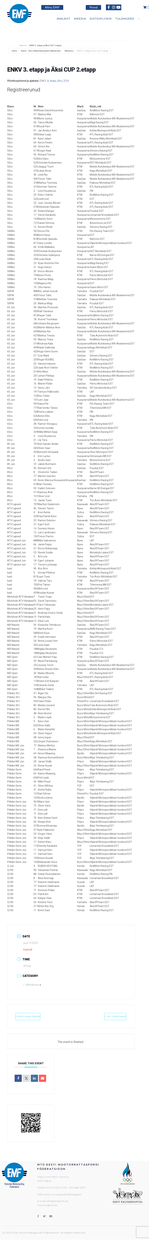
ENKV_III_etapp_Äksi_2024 (54, 80)
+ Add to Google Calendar (36, 1016)
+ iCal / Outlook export (107, 1016)
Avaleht (23, 45)
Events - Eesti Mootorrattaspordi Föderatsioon (41, 51)
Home (14, 51)
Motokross (69, 51)
